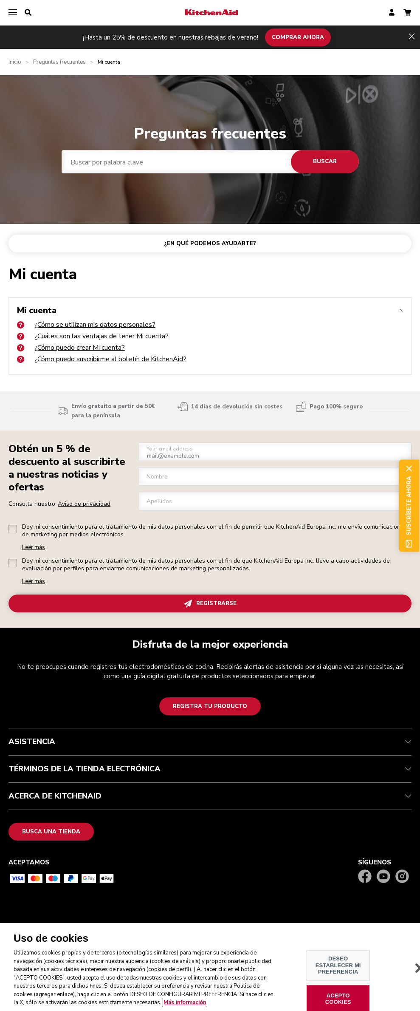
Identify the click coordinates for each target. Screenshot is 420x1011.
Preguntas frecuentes (59, 62)
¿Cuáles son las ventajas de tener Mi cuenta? (93, 336)
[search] (28, 12)
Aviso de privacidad (84, 504)
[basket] (407, 13)
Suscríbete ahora (409, 505)
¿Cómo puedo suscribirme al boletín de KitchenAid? (101, 359)
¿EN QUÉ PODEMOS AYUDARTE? (210, 243)
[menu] (12, 12)
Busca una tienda (51, 831)
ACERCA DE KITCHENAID (210, 796)
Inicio (14, 62)
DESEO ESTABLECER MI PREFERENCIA (338, 970)
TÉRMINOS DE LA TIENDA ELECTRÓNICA (210, 768)
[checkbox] (12, 529)
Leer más (33, 547)
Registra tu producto (210, 706)
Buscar (325, 161)
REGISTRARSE (210, 604)
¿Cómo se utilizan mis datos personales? (86, 324)
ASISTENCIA (210, 741)
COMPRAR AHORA (298, 37)
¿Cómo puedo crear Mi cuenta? (71, 347)
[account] (392, 13)
